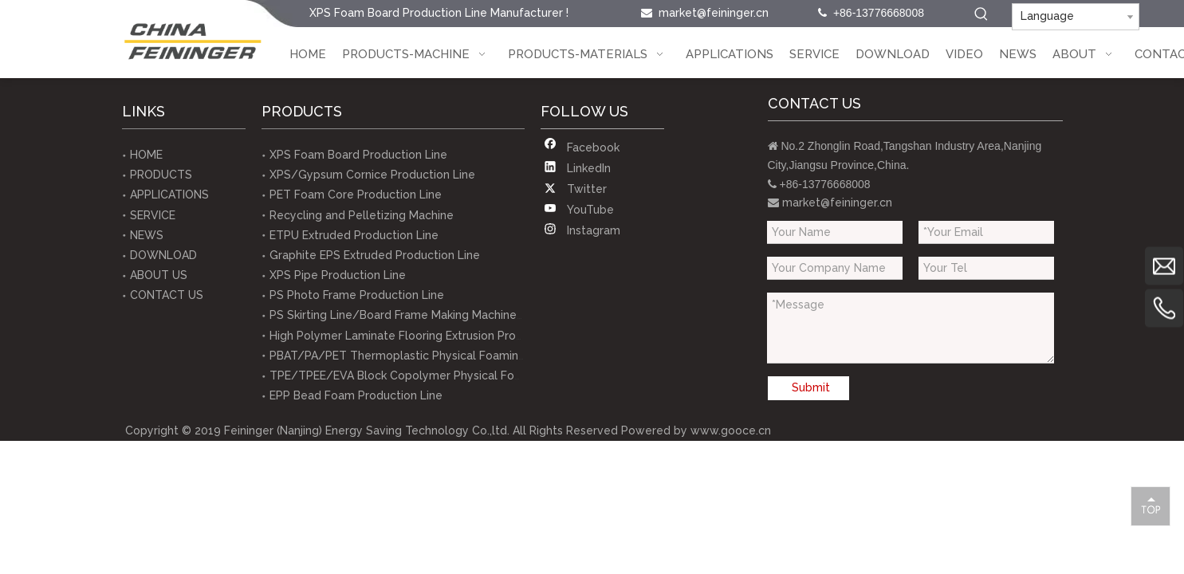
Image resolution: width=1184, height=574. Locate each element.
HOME (146, 154)
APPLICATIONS (169, 194)
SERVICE (152, 215)
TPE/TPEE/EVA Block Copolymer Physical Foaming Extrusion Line (446, 375)
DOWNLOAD (163, 255)
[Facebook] (582, 147)
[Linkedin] (582, 168)
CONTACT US (166, 295)
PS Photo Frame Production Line (356, 295)
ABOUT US (158, 275)
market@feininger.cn (714, 12)
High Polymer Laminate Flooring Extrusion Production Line (425, 335)
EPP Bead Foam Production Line (356, 395)
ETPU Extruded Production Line (354, 235)
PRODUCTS (161, 174)
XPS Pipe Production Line (337, 275)
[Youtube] (582, 209)
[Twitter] (582, 189)
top (1150, 505)
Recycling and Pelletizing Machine (361, 215)
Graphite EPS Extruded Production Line (374, 255)
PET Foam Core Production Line (355, 194)
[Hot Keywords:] (981, 14)
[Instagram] (582, 230)
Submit (811, 387)
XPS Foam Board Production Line (358, 154)
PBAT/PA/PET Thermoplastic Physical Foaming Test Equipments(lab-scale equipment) (503, 355)
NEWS (146, 235)
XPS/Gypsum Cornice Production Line (372, 174)
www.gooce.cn (730, 430)
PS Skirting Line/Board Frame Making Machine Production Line (436, 315)
